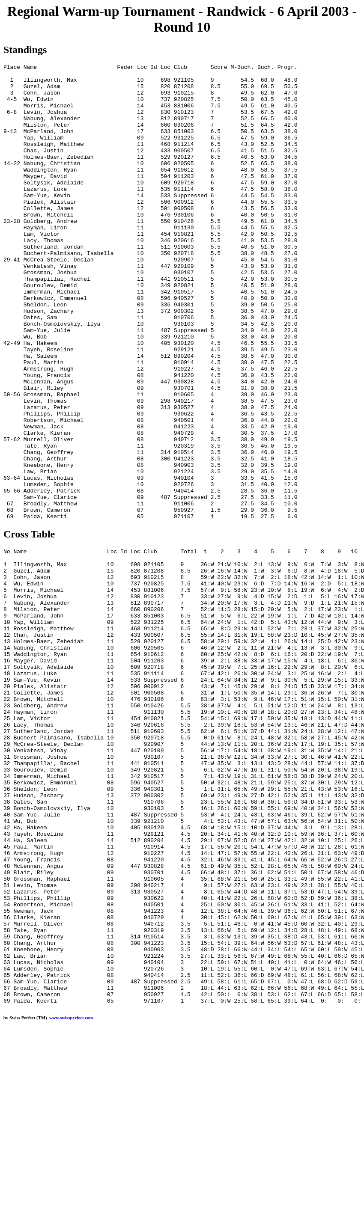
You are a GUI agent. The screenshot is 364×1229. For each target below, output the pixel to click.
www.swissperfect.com (71, 1199)
